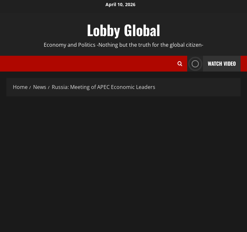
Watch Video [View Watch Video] (211, 64)
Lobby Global (123, 29)
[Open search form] (180, 64)
